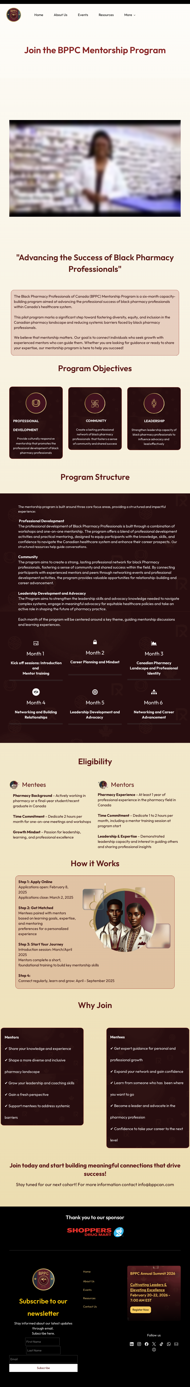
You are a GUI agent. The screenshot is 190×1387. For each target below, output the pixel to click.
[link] (36, 395)
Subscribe (43, 1368)
